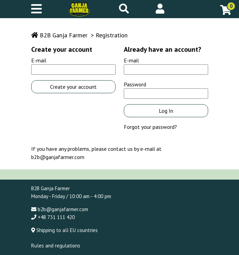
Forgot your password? (150, 126)
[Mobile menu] (39, 9)
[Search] (124, 8)
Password (135, 84)
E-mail (38, 60)
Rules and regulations (55, 245)
